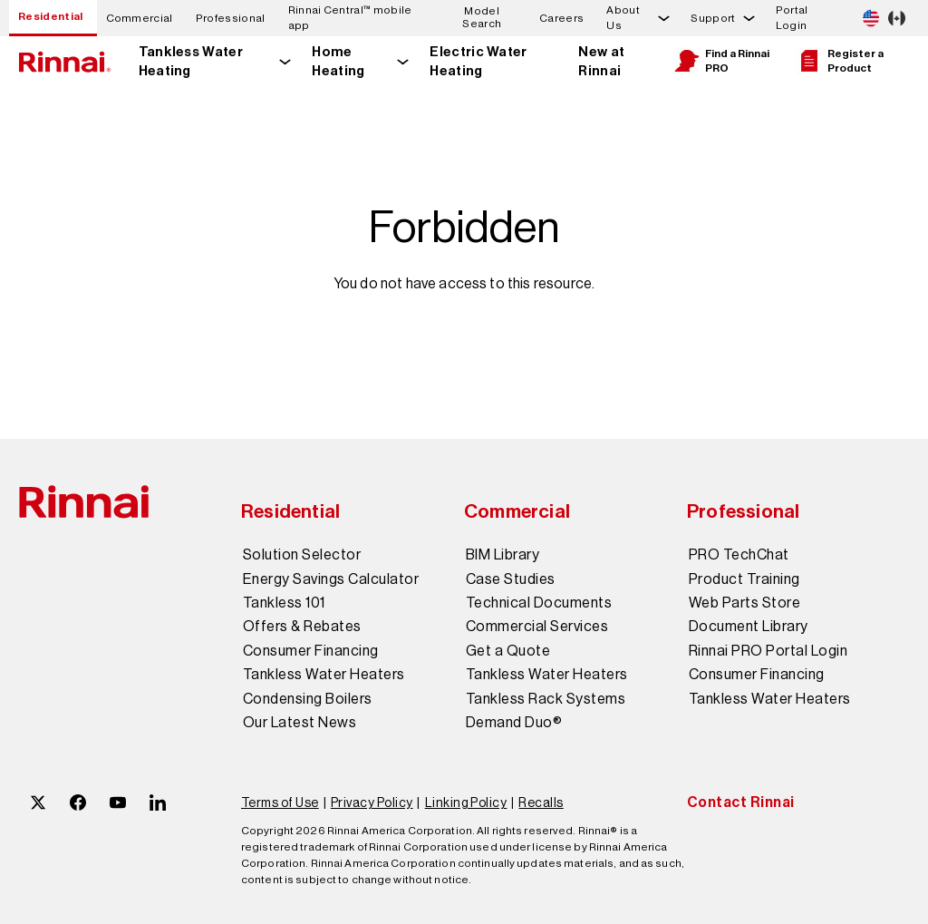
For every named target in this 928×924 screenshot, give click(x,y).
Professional (231, 18)
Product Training (744, 579)
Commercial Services (537, 626)
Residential (50, 16)
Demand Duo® (514, 723)
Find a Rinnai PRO (721, 60)
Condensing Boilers (307, 699)
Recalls (540, 802)
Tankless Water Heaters (324, 674)
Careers (561, 18)
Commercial (139, 18)
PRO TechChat (739, 555)
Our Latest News (299, 723)
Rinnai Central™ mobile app (350, 18)
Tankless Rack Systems (545, 699)
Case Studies (511, 579)
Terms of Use (280, 802)
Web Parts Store (744, 603)
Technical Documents (539, 603)
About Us (623, 18)
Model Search (481, 17)
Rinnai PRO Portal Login (768, 651)
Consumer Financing (311, 651)
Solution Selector (302, 555)
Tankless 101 (284, 603)
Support (713, 18)
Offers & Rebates (302, 626)
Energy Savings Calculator (331, 579)
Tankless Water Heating (191, 61)
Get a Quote (508, 651)
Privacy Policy (372, 802)
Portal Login (792, 18)
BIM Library (502, 555)
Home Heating (338, 61)
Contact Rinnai (741, 802)
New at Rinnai (601, 61)
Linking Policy (466, 802)
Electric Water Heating (478, 61)
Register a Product (840, 60)
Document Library (748, 626)
